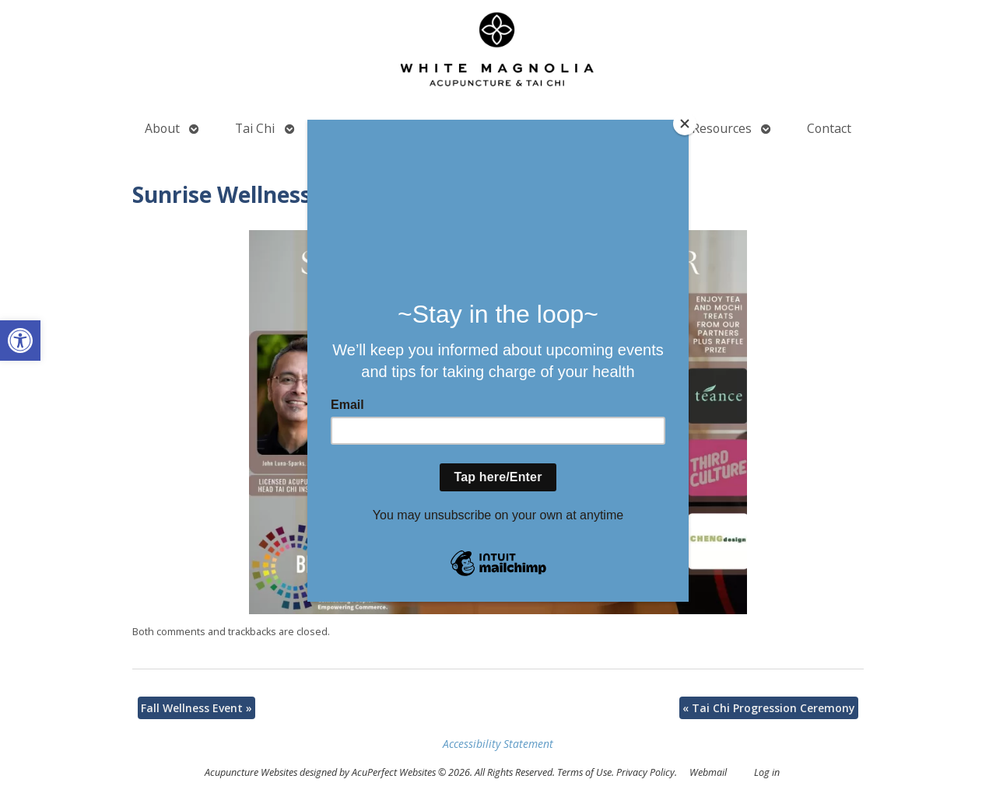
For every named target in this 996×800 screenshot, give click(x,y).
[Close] (684, 123)
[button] (20, 340)
